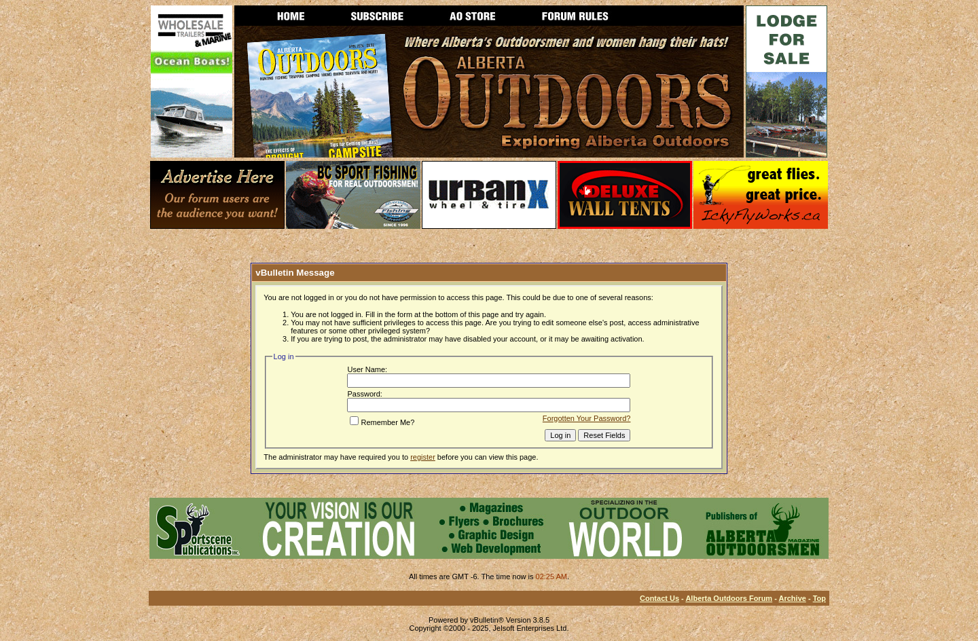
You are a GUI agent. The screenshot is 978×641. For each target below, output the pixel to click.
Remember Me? (382, 422)
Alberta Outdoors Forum (728, 598)
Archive (792, 598)
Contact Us (659, 598)
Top (819, 598)
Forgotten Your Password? (587, 418)
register (422, 457)
